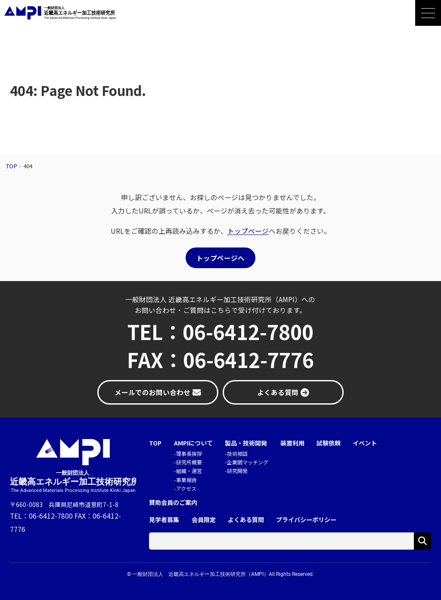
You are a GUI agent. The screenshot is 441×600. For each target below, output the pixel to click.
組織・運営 (189, 470)
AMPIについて (193, 443)
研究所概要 (189, 462)
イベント (365, 443)
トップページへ (220, 258)
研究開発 (237, 470)
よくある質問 (246, 520)
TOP (155, 443)
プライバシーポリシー (306, 520)
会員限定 (204, 520)
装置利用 (292, 443)
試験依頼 (329, 443)
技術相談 (237, 453)
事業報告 (186, 479)
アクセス (186, 488)
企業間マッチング (247, 462)
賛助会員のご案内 (173, 502)
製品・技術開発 (246, 443)
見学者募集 (164, 520)
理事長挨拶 (189, 453)
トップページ (248, 230)
